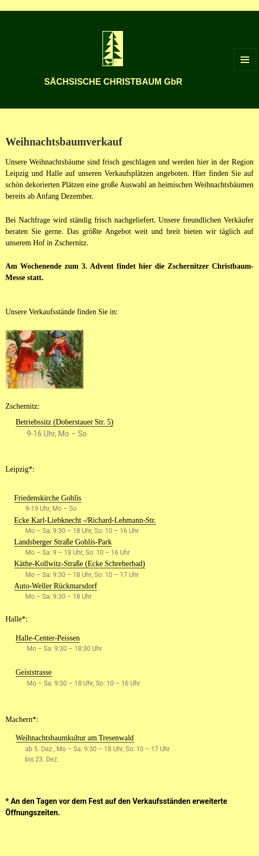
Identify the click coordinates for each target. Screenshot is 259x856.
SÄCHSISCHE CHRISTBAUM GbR (113, 81)
